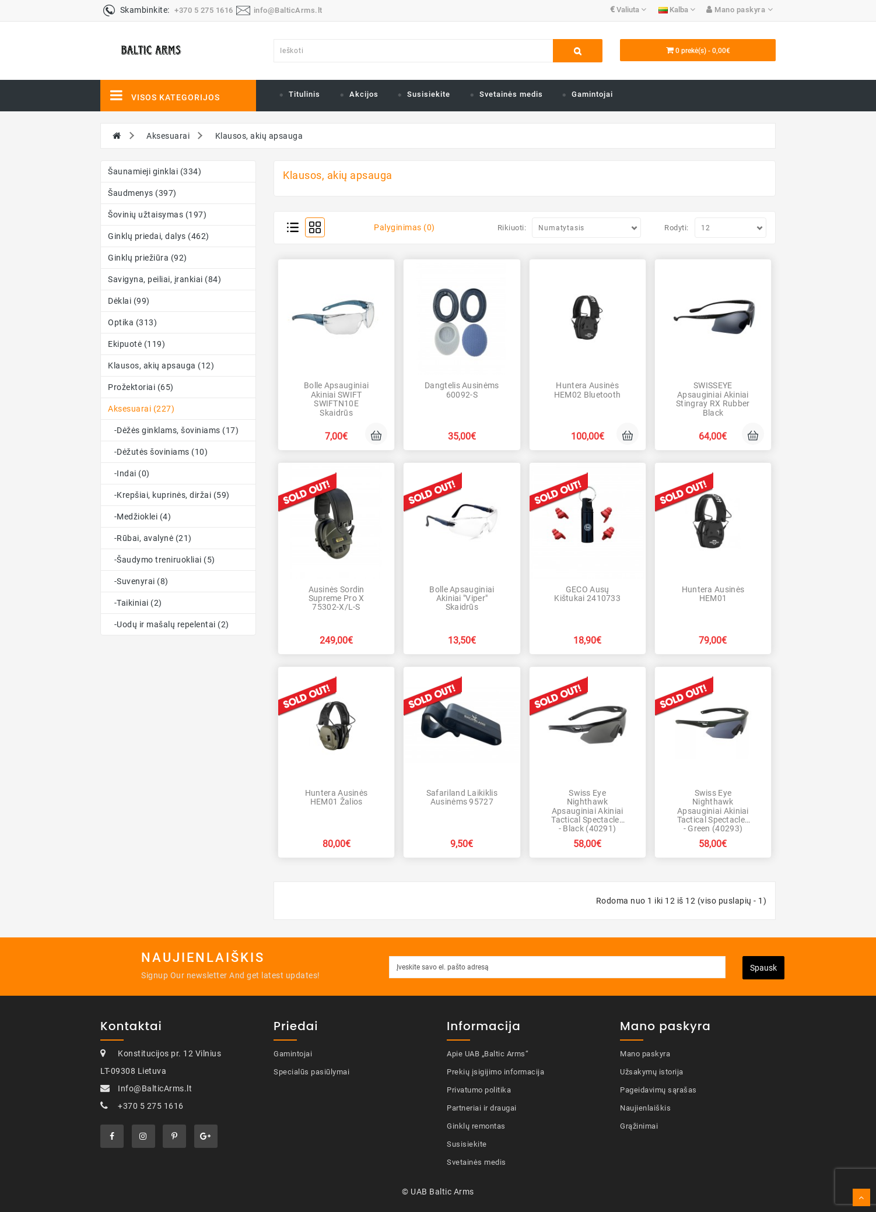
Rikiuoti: (512, 227)
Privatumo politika (479, 1089)
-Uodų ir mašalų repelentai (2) (168, 624)
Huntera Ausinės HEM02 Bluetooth (587, 390)
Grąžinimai (639, 1126)
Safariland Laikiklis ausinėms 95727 (461, 797)
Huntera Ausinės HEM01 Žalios (336, 797)
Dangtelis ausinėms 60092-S (462, 390)
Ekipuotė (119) (136, 344)
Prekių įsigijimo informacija (495, 1071)
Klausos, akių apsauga (259, 135)
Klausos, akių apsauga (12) (161, 365)
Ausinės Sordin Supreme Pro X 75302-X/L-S (337, 598)
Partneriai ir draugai (482, 1108)
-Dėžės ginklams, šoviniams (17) (173, 430)
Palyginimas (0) (404, 227)
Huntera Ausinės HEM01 (713, 594)
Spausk (763, 967)
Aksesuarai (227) (141, 408)
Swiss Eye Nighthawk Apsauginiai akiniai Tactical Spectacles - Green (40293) (713, 811)
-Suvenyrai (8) (138, 581)
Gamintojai (592, 94)
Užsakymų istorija (652, 1071)
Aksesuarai (168, 135)
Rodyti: (676, 227)
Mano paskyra (645, 1053)
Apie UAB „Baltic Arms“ (487, 1053)
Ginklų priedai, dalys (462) (158, 236)
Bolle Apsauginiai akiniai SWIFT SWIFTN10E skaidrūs (336, 399)
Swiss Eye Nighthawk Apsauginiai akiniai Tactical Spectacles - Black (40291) (587, 811)
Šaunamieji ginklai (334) (154, 171)
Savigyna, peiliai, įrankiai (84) (164, 279)
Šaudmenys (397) (142, 193)
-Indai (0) (129, 473)
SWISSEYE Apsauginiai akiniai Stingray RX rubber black (712, 399)
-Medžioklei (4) (139, 516)
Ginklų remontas (476, 1126)
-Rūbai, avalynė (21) (150, 538)
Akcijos (364, 94)
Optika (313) (132, 322)
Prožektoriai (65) (141, 387)
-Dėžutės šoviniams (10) (158, 451)
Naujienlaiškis (645, 1108)
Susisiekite (428, 94)
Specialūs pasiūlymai (311, 1071)
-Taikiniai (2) (135, 602)
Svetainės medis (511, 94)
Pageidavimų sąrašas (658, 1089)
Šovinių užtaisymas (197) (157, 214)
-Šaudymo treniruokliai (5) (161, 559)
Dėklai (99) (129, 300)
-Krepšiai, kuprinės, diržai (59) (169, 495)
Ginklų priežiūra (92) (147, 257)
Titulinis (304, 94)
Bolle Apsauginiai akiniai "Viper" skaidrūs (461, 598)
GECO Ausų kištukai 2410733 (587, 594)
